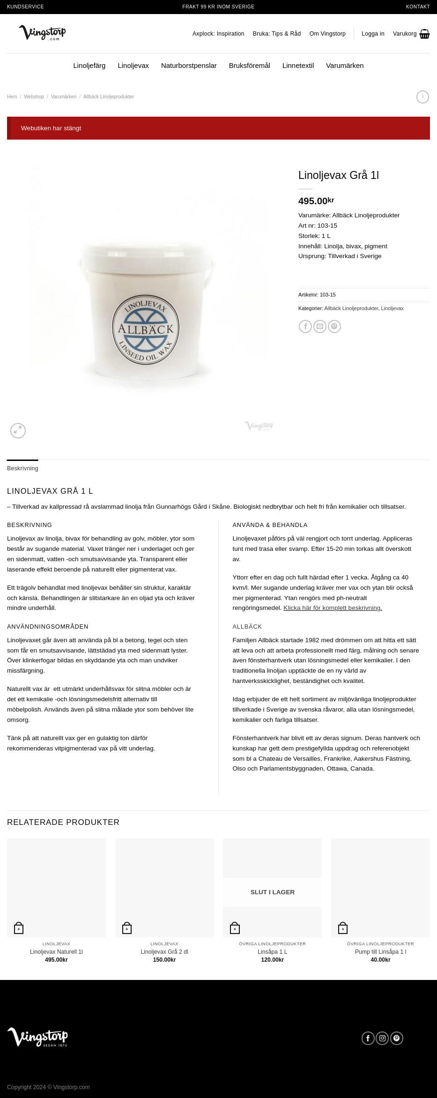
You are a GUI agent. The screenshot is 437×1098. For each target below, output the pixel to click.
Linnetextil (298, 65)
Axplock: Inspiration (218, 33)
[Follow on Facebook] (368, 1037)
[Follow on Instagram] (382, 1037)
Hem (12, 96)
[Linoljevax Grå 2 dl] (164, 886)
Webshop (34, 96)
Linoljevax (133, 65)
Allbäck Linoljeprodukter (108, 96)
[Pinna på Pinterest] (334, 327)
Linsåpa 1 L (272, 950)
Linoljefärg (89, 65)
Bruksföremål (249, 65)
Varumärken (344, 65)
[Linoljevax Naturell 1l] (56, 886)
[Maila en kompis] (319, 327)
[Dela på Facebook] (305, 327)
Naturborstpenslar (189, 65)
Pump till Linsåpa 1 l (381, 950)
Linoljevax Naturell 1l (56, 950)
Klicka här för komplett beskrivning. (332, 606)
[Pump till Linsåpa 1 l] (380, 886)
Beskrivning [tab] (21, 468)
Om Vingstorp (328, 33)
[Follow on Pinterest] (396, 1037)
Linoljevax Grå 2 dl (164, 950)
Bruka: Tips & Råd (277, 33)
